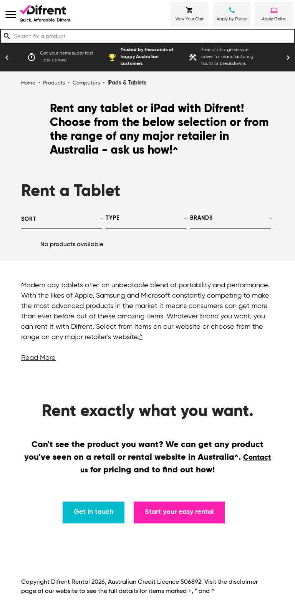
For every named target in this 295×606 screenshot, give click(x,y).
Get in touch (93, 511)
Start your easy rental (179, 511)
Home (28, 83)
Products (54, 83)
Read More (38, 357)
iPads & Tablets (127, 83)
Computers (86, 83)
